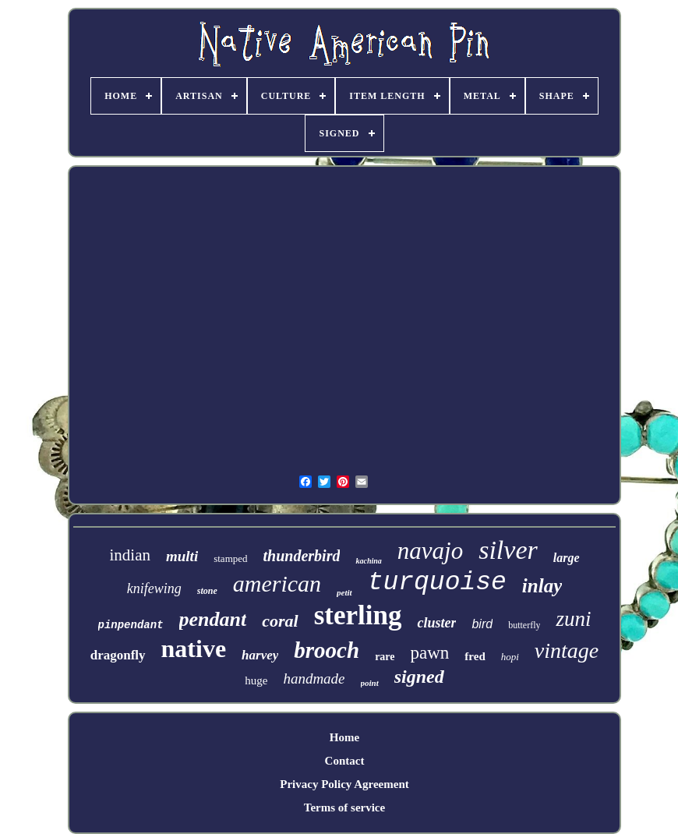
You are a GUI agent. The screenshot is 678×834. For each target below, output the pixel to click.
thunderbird (302, 555)
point (370, 682)
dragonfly (118, 655)
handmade (313, 678)
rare (384, 657)
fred (474, 656)
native (194, 648)
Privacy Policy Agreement (344, 784)
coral (280, 621)
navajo (430, 550)
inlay (542, 585)
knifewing (154, 588)
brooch (326, 650)
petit (344, 592)
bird (482, 624)
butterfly (524, 625)
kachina (368, 561)
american (277, 583)
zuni (573, 619)
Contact (345, 760)
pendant (213, 619)
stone (207, 590)
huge (256, 680)
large (566, 557)
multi (182, 556)
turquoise (437, 582)
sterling (358, 615)
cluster (436, 623)
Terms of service (344, 807)
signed (419, 676)
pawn (430, 653)
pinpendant (131, 625)
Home (344, 737)
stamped (230, 558)
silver (508, 549)
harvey (260, 655)
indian (130, 555)
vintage (567, 650)
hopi (510, 657)
